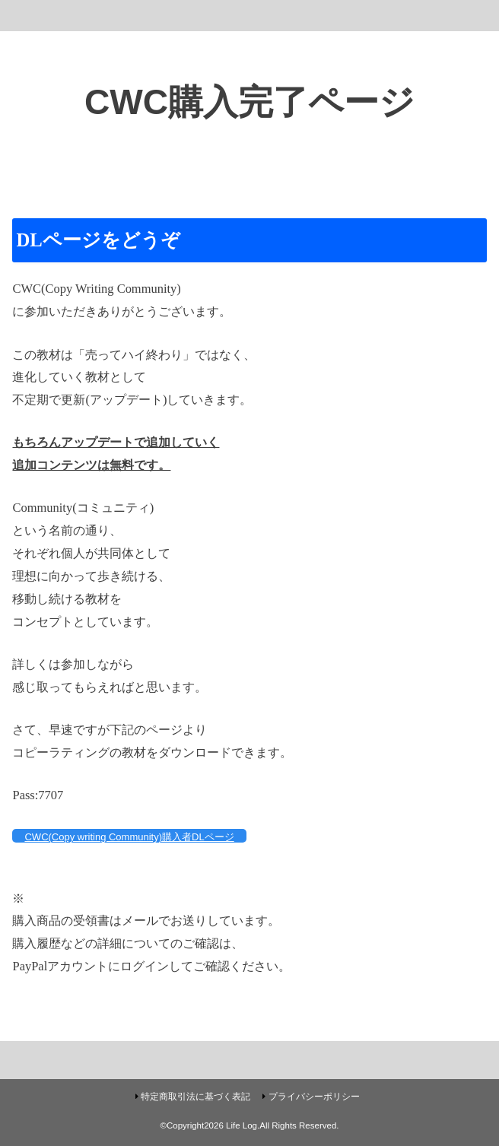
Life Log (241, 1125)
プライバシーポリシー (314, 1096)
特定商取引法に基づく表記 (195, 1096)
